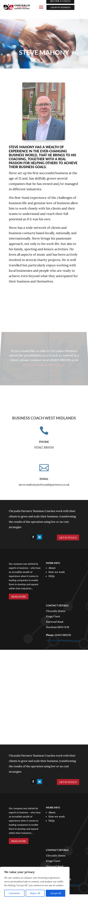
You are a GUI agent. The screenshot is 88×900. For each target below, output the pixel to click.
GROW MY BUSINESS (60, 7)
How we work (57, 572)
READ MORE (18, 596)
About (52, 567)
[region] (35, 883)
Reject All (35, 893)
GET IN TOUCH (68, 537)
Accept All (55, 893)
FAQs (52, 576)
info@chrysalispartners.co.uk (44, 363)
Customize (14, 893)
